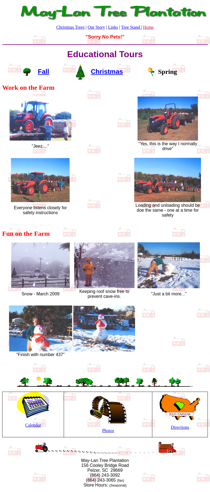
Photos (108, 430)
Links (113, 27)
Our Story (96, 27)
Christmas (107, 71)
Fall (43, 71)
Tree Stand (131, 27)
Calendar (33, 425)
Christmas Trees (70, 27)
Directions (180, 427)
